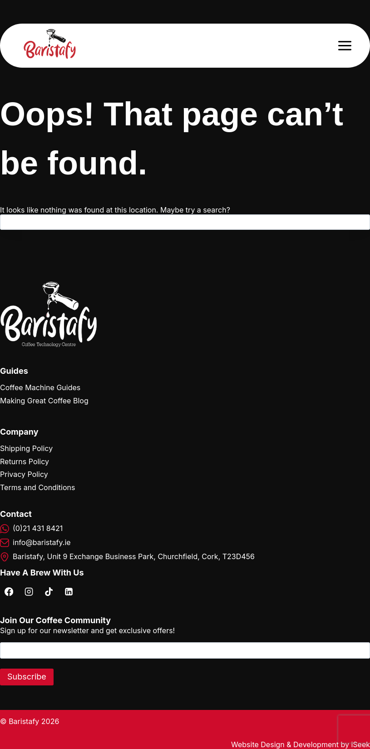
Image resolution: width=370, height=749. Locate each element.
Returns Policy (24, 461)
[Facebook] (8, 591)
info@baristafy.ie (42, 542)
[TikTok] (48, 591)
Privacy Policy (24, 474)
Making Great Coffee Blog (44, 400)
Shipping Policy (26, 448)
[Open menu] (344, 45)
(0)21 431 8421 (38, 528)
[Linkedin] (68, 591)
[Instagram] (28, 591)
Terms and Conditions (37, 487)
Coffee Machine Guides (40, 387)
